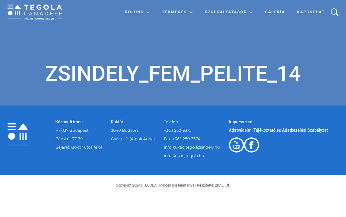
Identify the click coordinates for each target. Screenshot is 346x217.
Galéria (275, 12)
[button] (137, 12)
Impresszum (240, 121)
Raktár (117, 121)
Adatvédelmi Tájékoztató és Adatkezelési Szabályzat (278, 130)
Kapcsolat (311, 12)
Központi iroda (69, 121)
